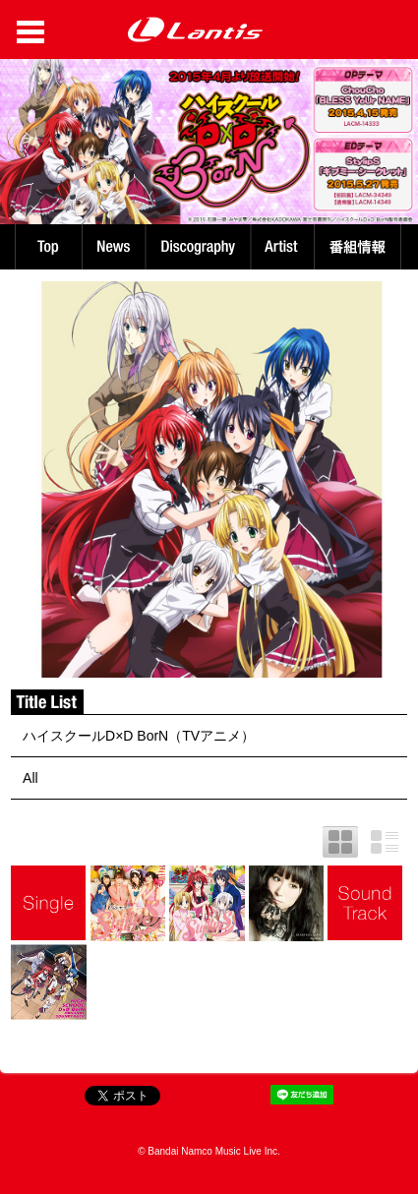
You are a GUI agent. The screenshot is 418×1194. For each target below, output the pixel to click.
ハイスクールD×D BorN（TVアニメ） (139, 736)
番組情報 (360, 246)
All (30, 778)
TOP (47, 246)
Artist (285, 246)
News (114, 246)
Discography (200, 246)
